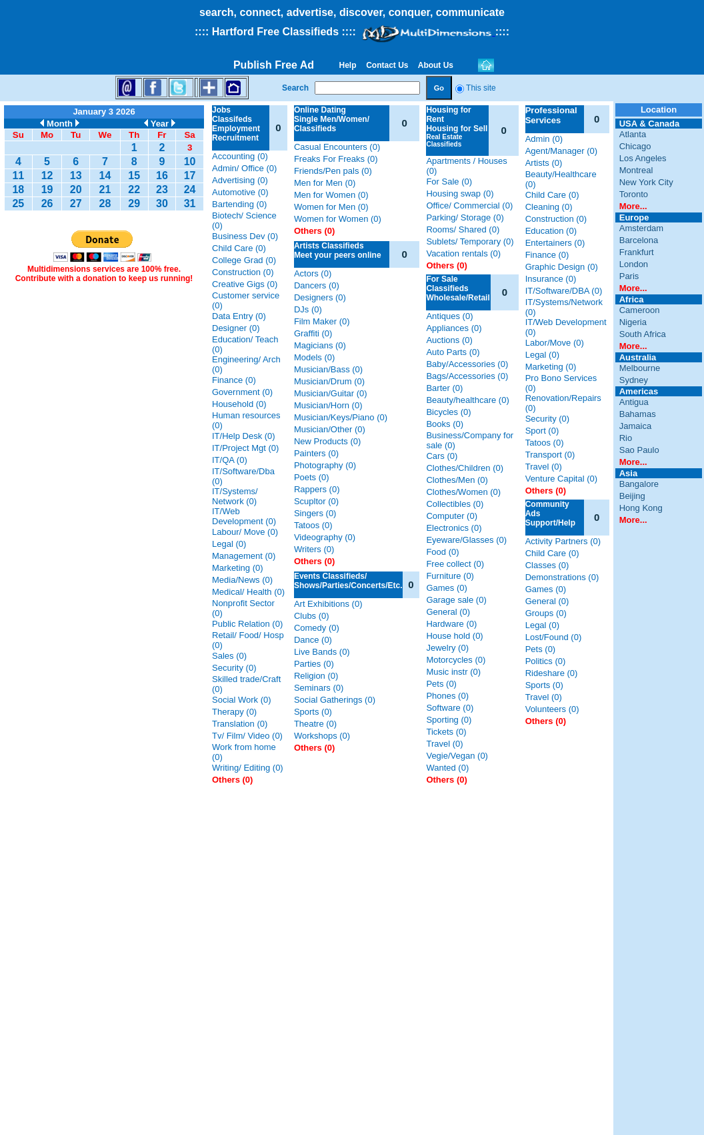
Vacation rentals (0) (463, 253)
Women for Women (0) (337, 219)
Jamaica (635, 426)
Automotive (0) (240, 192)
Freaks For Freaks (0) (336, 159)
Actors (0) (312, 273)
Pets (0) (441, 684)
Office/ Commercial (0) (469, 205)
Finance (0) (234, 380)
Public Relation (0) (247, 624)
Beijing (632, 496)
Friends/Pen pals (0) (333, 171)
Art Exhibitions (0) (328, 604)
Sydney (633, 380)
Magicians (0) (320, 345)
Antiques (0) (449, 316)
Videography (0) (324, 537)
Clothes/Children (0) (464, 468)
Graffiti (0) (313, 333)
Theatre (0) (315, 724)
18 (18, 189)
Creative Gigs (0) (244, 284)
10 (190, 161)
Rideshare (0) (551, 673)
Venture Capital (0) (561, 479)
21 (105, 189)
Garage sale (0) (456, 600)
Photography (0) (325, 465)
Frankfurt (636, 252)
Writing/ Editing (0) (247, 768)
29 (134, 203)
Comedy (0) (316, 628)
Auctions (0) (449, 340)
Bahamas (637, 414)
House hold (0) (454, 636)
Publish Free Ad (273, 65)
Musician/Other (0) (329, 429)
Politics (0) (545, 661)
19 (47, 189)
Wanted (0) (447, 768)
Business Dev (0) (245, 236)
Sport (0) (542, 431)
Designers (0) (320, 297)
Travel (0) (444, 744)
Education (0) (551, 231)
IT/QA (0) (229, 460)
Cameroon (639, 310)
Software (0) (449, 708)
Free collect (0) (455, 564)
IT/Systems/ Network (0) (235, 496)
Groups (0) (546, 613)
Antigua (634, 402)
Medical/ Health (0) (248, 592)
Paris (629, 276)
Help (348, 65)
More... (633, 206)
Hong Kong (641, 508)
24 (190, 189)
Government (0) (242, 392)
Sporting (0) (448, 720)
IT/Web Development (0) (244, 516)
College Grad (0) (244, 260)
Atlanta (632, 134)
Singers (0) (315, 513)
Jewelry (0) (447, 648)
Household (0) (239, 404)
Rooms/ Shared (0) (462, 229)
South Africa (642, 334)
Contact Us (387, 65)
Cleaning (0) (549, 207)
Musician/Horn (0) (328, 405)
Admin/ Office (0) (244, 168)
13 (76, 175)
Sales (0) (229, 656)
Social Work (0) (241, 700)
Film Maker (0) (322, 321)
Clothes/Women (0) (463, 492)
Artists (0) (544, 163)
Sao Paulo (639, 450)
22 (134, 189)
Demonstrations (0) (562, 577)
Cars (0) (441, 456)
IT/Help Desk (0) (243, 436)
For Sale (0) (449, 182)
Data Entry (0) (239, 316)
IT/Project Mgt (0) (245, 448)
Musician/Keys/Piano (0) (340, 417)
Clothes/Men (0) (456, 480)
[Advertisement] (104, 493)
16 (162, 175)
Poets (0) (311, 477)
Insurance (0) (551, 279)
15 (134, 175)
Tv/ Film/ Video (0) (247, 736)
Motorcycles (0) (455, 660)
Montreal (636, 170)
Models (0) (314, 357)
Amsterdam (641, 228)
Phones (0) (447, 696)
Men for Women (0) (331, 195)
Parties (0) (314, 664)
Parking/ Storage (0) (464, 217)
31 (190, 203)
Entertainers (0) (555, 243)
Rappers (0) (317, 489)
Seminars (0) (318, 688)
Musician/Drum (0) (329, 381)
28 (105, 203)
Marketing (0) (237, 568)
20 (76, 189)
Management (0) (243, 556)
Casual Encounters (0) (337, 147)
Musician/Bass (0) (328, 369)
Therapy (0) (234, 712)
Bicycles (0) (448, 412)
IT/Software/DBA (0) (564, 291)
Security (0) (234, 668)
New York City (646, 182)
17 (190, 175)
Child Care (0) (239, 248)
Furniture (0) (450, 576)
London (633, 264)
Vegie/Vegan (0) (457, 756)
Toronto (633, 194)
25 (18, 203)
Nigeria (633, 322)
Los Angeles (643, 158)
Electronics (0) (453, 528)
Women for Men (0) (331, 207)
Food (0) (442, 552)
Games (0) (446, 588)
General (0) (448, 612)
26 (47, 203)
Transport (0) (550, 455)
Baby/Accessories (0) (467, 364)
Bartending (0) (239, 204)
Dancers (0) (316, 285)
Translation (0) (239, 724)
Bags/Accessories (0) (467, 376)
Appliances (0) (453, 328)
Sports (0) (313, 712)
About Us (436, 65)
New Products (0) (327, 441)
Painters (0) (316, 453)
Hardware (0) (451, 624)
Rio (626, 438)
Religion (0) (316, 676)
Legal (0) (229, 544)
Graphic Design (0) (561, 267)
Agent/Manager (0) (561, 151)
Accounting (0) (240, 156)
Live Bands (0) (322, 652)
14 (105, 175)
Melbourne (639, 368)
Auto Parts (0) (452, 352)
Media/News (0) (242, 580)
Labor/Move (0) (554, 343)
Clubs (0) (311, 616)
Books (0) (444, 424)
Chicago (635, 146)
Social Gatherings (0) (334, 700)
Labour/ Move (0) (245, 532)
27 (76, 203)
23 (162, 189)
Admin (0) (544, 139)
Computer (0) (451, 516)
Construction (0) (242, 272)
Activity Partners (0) (563, 541)
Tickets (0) (446, 732)
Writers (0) (314, 549)
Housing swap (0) (459, 193)
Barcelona (639, 240)
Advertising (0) (240, 180)
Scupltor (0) (316, 501)
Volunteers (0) (552, 709)
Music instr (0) (453, 672)
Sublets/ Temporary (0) (469, 241)
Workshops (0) (322, 736)
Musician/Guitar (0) (330, 393)
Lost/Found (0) (553, 637)
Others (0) (232, 780)
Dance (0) (313, 640)
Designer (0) (236, 328)
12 (47, 175)
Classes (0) (547, 565)
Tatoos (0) (313, 525)
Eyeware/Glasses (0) (466, 540)
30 (162, 203)
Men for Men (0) (324, 183)
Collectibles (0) (454, 504)
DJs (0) (308, 309)
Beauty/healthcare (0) (467, 400)
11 (18, 175)
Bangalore (639, 484)
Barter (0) (444, 388)
